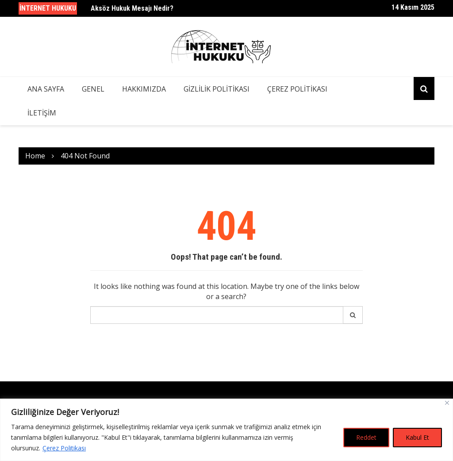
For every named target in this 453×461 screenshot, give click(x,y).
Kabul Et (417, 437)
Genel (93, 89)
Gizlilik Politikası (217, 89)
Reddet (366, 437)
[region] (226, 430)
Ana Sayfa (45, 89)
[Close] (447, 403)
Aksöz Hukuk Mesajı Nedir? (132, 8)
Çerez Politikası (64, 448)
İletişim (41, 113)
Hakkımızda (144, 89)
